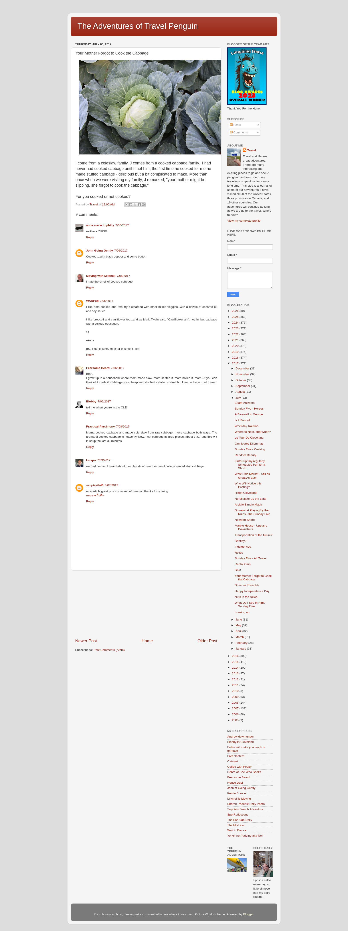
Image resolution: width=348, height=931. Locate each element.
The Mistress (235, 825)
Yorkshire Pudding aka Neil (245, 835)
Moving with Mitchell (100, 275)
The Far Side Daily (239, 820)
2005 (235, 720)
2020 (235, 345)
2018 (235, 357)
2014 (235, 667)
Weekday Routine (246, 426)
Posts (235, 125)
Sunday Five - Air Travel (251, 558)
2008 (235, 702)
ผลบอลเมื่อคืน (95, 495)
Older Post (207, 640)
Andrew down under (240, 736)
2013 (235, 673)
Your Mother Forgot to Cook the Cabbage (253, 577)
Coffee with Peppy (239, 766)
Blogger (248, 914)
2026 (235, 310)
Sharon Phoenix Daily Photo (246, 804)
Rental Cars (243, 564)
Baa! (238, 570)
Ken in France (236, 793)
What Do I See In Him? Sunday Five (250, 604)
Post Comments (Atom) (109, 650)
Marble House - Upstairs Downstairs (251, 527)
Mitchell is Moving (239, 798)
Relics (239, 552)
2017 (235, 363)
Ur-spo (91, 460)
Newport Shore (245, 519)
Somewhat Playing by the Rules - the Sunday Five (252, 512)
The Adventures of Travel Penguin (137, 26)
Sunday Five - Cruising (250, 449)
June (239, 619)
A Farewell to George (249, 414)
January (241, 648)
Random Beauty (245, 455)
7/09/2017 (104, 460)
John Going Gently (99, 250)
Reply (90, 237)
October (241, 380)
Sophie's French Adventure (245, 809)
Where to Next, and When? (253, 431)
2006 (235, 714)
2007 (235, 708)
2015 (235, 662)
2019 (235, 351)
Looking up (242, 612)
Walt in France (237, 830)
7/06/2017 (122, 225)
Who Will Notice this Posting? (248, 485)
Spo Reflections (237, 814)
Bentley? (241, 541)
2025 (235, 316)
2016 (235, 656)
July (238, 397)
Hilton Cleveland (246, 492)
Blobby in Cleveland (240, 742)
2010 (235, 691)
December (242, 368)
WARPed (92, 301)
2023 (235, 328)
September (243, 386)
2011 (235, 685)
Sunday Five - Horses (249, 408)
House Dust (235, 782)
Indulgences (243, 546)
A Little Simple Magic (249, 504)
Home (147, 640)
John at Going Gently (241, 788)
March (240, 637)
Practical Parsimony (100, 426)
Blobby (91, 401)
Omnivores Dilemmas (249, 443)
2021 (235, 340)
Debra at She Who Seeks (244, 772)
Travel (251, 150)
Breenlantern (235, 756)
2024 (235, 322)
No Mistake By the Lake (251, 498)
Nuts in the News (246, 597)
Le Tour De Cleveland (249, 437)
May (238, 625)
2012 (235, 679)
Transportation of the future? (254, 535)
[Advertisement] (146, 604)
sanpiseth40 (94, 485)
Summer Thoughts (247, 585)
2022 (235, 334)
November (242, 374)
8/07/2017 (111, 485)
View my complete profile (244, 220)
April (238, 631)
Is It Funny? (243, 420)
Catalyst (232, 761)
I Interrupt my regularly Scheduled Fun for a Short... (250, 464)
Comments (239, 132)
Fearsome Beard (98, 368)
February (241, 642)
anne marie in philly (100, 225)
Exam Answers (245, 402)
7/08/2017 (122, 426)
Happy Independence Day (252, 591)
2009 (235, 697)
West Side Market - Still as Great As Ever (252, 475)
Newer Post (86, 640)
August (240, 391)
